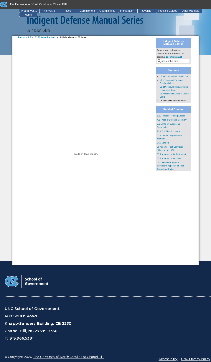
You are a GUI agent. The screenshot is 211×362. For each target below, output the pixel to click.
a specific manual (173, 57)
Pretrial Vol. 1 (29, 10)
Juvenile (146, 10)
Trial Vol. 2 (48, 10)
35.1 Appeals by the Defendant (171, 154)
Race (68, 10)
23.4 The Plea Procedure (168, 131)
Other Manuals (190, 10)
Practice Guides (167, 10)
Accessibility (168, 359)
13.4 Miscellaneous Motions (173, 100)
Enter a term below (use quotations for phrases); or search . (170, 53)
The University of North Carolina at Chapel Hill (68, 357)
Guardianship (107, 10)
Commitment (87, 10)
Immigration (127, 10)
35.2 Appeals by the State (169, 158)
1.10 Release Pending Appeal (171, 116)
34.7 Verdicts (163, 143)
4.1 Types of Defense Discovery (172, 120)
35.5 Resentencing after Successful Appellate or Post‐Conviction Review (170, 165)
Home (28, 14)
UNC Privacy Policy (195, 359)
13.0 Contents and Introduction (174, 76)
